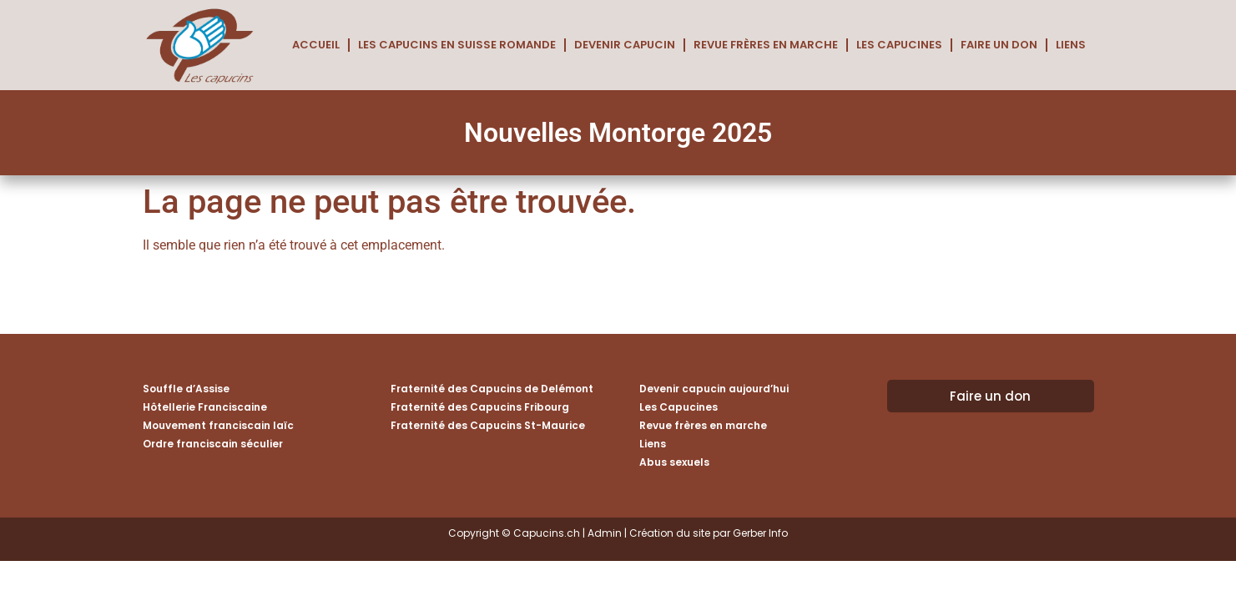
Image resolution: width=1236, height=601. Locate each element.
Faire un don (999, 45)
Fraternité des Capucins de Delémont (492, 388)
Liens (1071, 45)
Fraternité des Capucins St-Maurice (488, 425)
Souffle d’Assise (186, 388)
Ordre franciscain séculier (213, 444)
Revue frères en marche (766, 45)
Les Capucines (899, 45)
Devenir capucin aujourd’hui (714, 388)
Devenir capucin (624, 45)
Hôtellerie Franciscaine (205, 407)
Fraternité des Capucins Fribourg (480, 407)
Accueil (316, 45)
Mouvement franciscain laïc (218, 425)
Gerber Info (760, 533)
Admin (605, 533)
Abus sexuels (674, 462)
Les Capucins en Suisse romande (457, 45)
